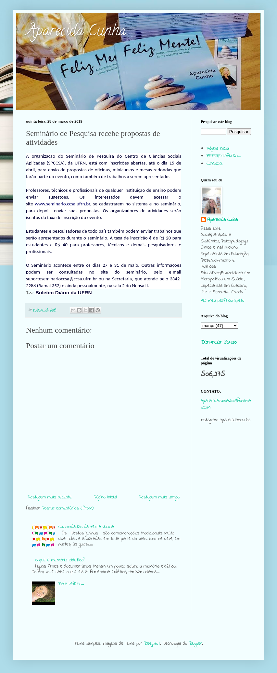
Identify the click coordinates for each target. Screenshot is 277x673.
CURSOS (214, 163)
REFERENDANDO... (224, 156)
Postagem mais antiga (159, 497)
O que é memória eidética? (59, 560)
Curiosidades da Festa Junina (86, 526)
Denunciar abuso (219, 342)
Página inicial (105, 497)
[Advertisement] (226, 476)
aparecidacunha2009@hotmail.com (226, 404)
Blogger (195, 643)
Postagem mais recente (50, 497)
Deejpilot (152, 643)
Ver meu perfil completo (223, 300)
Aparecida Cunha (76, 32)
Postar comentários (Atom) (68, 508)
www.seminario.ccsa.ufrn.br (62, 204)
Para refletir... (71, 584)
